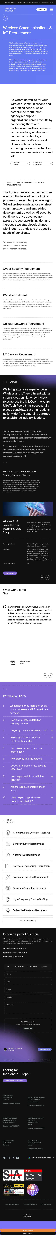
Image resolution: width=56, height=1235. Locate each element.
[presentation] (19, 1041)
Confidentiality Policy (12, 1204)
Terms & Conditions (30, 1204)
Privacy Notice (46, 1204)
